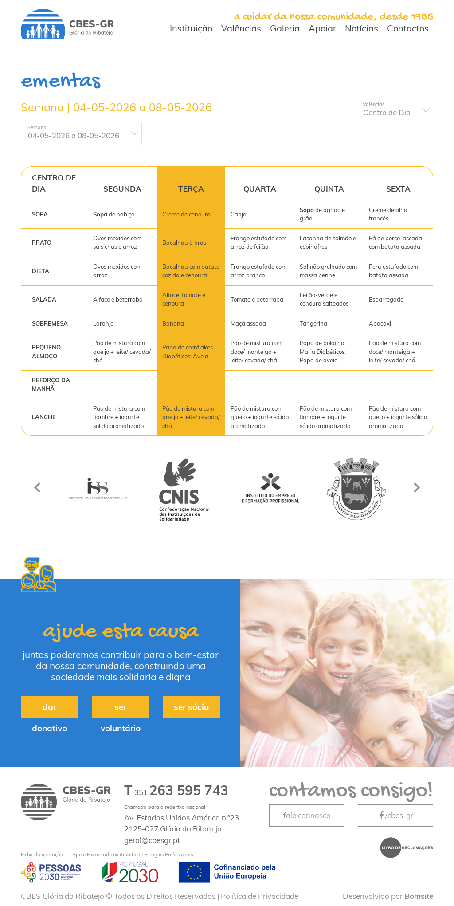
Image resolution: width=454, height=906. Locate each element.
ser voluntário (121, 710)
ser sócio (191, 707)
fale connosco (307, 815)
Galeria (285, 28)
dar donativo (49, 710)
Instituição (191, 28)
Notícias (361, 28)
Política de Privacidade (259, 896)
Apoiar (322, 28)
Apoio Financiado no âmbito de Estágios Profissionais (107, 855)
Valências (241, 28)
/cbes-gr (395, 815)
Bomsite (418, 896)
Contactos (408, 28)
